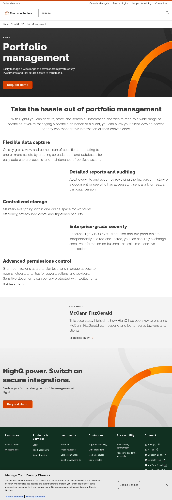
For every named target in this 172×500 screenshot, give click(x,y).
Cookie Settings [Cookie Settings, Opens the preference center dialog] (129, 484)
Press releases (68, 449)
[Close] (166, 484)
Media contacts (96, 454)
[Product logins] (120, 3)
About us (65, 444)
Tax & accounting (41, 449)
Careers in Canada (69, 454)
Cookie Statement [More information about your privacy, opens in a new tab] (15, 496)
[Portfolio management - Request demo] (17, 85)
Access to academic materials (127, 454)
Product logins (12, 444)
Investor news (12, 449)
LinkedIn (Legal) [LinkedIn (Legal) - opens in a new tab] (155, 454)
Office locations (96, 449)
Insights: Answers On (71, 460)
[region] (86, 485)
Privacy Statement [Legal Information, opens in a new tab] (35, 496)
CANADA (46, 13)
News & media (40, 455)
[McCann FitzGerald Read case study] (81, 338)
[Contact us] (161, 3)
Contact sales (95, 460)
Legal (35, 444)
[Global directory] (12, 3)
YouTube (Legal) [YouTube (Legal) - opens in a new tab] (156, 465)
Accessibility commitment (123, 446)
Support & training (98, 444)
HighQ (16, 24)
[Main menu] (160, 13)
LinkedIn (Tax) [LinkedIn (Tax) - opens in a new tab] (155, 460)
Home (6, 24)
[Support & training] (141, 3)
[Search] (167, 12)
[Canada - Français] (99, 3)
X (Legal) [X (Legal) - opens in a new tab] (152, 444)
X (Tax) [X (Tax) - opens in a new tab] (151, 449)
